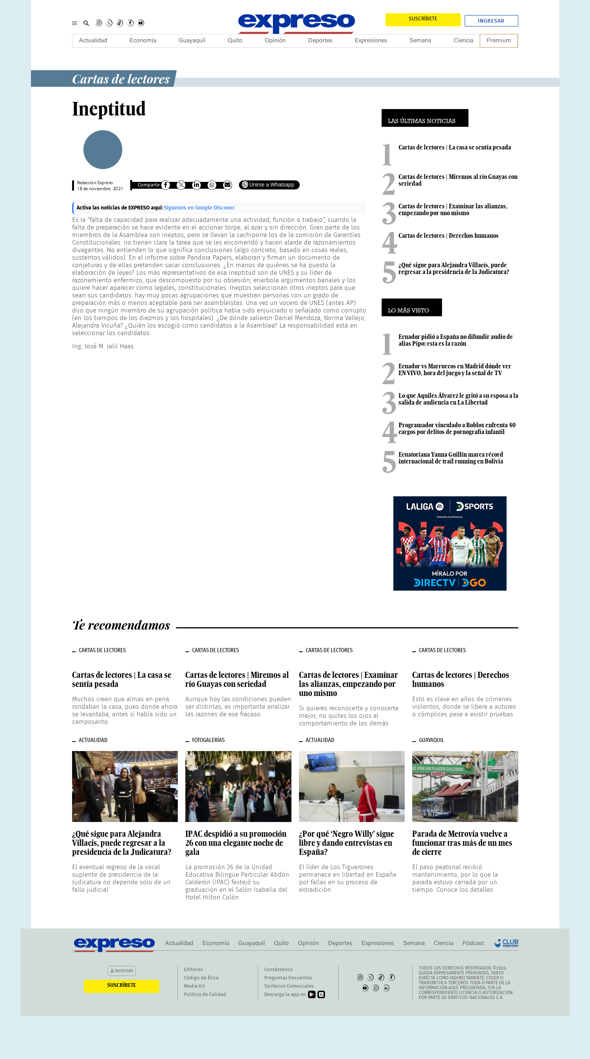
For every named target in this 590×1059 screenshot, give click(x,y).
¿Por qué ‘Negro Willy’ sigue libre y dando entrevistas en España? (346, 843)
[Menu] (74, 23)
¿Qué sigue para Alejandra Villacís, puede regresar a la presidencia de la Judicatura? (454, 268)
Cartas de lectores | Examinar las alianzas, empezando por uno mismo (453, 209)
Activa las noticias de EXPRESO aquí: (120, 208)
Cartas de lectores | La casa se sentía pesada (455, 147)
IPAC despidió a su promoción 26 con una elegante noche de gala (236, 843)
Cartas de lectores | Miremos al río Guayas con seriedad (458, 180)
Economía (142, 41)
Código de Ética (201, 978)
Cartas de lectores (120, 78)
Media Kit (194, 986)
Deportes (320, 41)
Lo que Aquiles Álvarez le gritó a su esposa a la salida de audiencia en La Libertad (458, 399)
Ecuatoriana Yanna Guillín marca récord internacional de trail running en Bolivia (451, 458)
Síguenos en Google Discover (199, 208)
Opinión (275, 41)
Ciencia (463, 41)
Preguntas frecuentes (288, 978)
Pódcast (473, 943)
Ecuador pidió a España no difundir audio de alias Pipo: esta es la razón (456, 340)
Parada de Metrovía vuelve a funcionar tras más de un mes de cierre (462, 843)
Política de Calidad (205, 994)
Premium (499, 41)
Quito (235, 41)
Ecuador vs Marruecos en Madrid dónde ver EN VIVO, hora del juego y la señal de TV (455, 369)
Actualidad (93, 41)
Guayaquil (192, 41)
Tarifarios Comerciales (289, 986)
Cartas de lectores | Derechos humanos (449, 235)
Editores (193, 969)
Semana (420, 41)
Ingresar (491, 21)
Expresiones (371, 41)
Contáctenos (278, 969)
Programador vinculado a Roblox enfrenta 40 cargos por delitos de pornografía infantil (457, 428)
